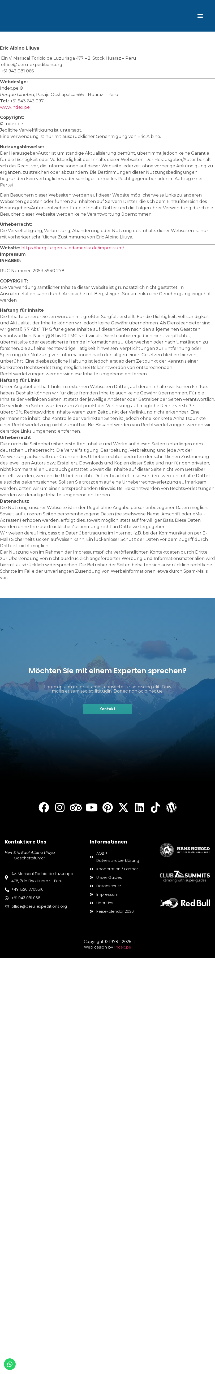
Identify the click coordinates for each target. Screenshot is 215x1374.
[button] (200, 16)
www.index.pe (15, 107)
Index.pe (122, 947)
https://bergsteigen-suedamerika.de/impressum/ (72, 247)
